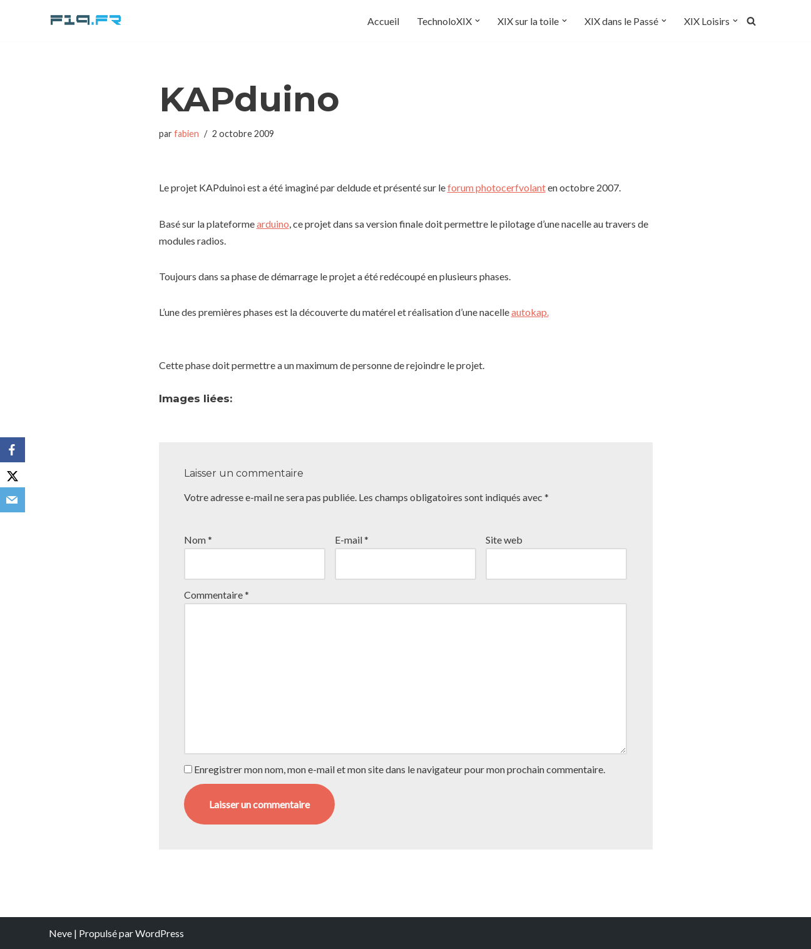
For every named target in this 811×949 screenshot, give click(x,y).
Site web (504, 540)
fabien (186, 133)
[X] (12, 474)
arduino (273, 224)
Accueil (383, 21)
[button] (477, 20)
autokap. (530, 312)
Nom (198, 540)
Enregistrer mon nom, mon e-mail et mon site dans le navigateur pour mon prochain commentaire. (399, 769)
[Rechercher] (751, 21)
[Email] (12, 499)
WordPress (159, 933)
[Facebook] (12, 449)
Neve (60, 933)
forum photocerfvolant (496, 187)
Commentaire (216, 595)
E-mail (352, 540)
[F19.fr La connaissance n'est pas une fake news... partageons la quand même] (86, 20)
